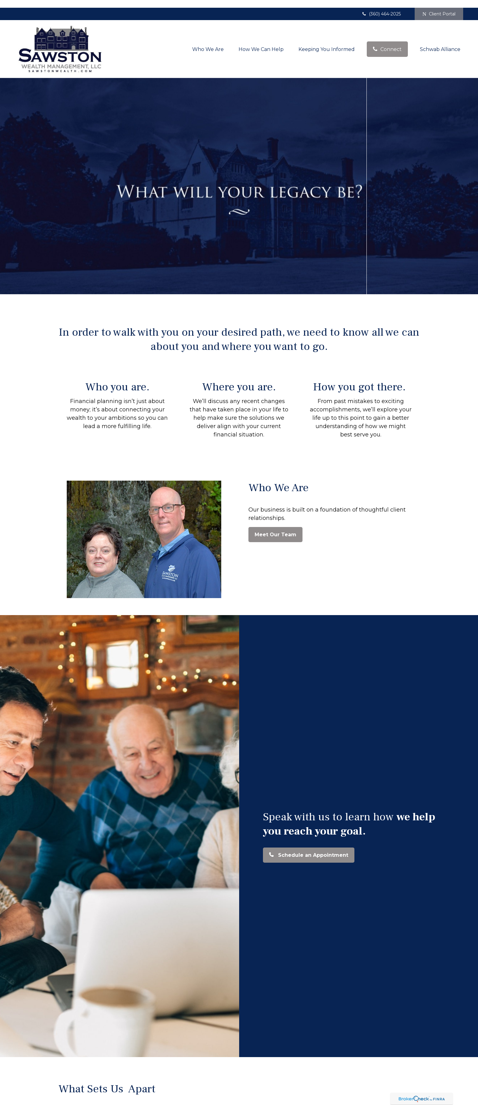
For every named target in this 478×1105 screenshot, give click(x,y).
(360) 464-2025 (381, 6)
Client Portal (438, 6)
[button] (207, 41)
